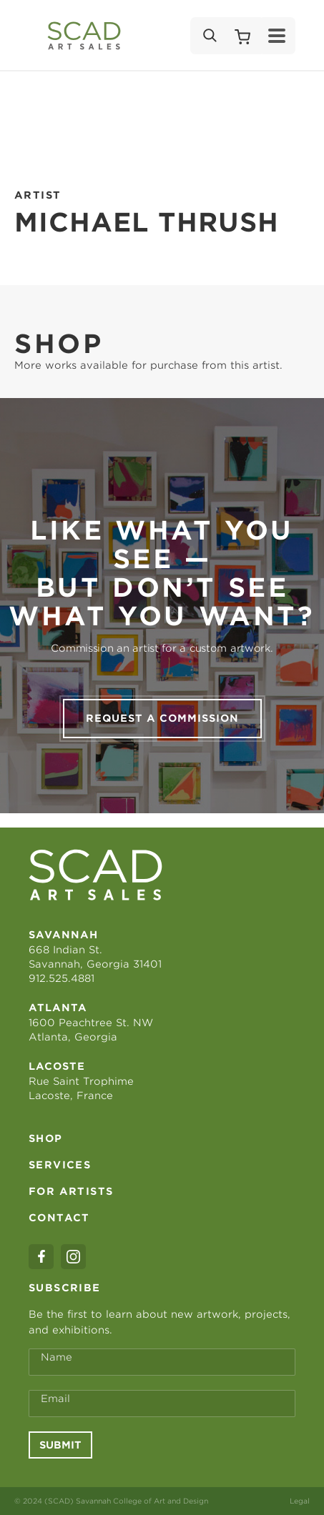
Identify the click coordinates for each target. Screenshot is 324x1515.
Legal (300, 1500)
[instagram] (73, 1256)
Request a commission (162, 718)
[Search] (208, 35)
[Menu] (276, 36)
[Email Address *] (162, 1403)
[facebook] (41, 1256)
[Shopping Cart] (242, 35)
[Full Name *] (162, 1362)
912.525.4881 (61, 978)
